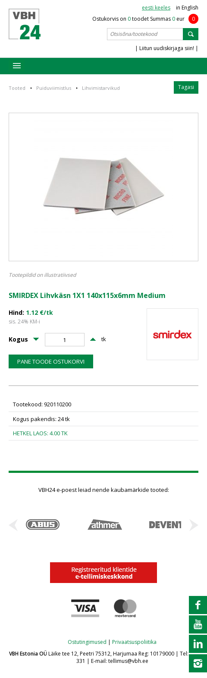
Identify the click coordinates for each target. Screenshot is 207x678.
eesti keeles (156, 7)
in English (187, 7)
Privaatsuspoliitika (134, 642)
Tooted (17, 88)
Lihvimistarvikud (101, 88)
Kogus (18, 339)
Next (193, 525)
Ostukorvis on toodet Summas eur (145, 19)
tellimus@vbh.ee (128, 661)
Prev (13, 525)
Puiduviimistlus (53, 88)
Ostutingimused (87, 642)
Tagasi (186, 87)
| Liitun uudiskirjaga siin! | (166, 48)
